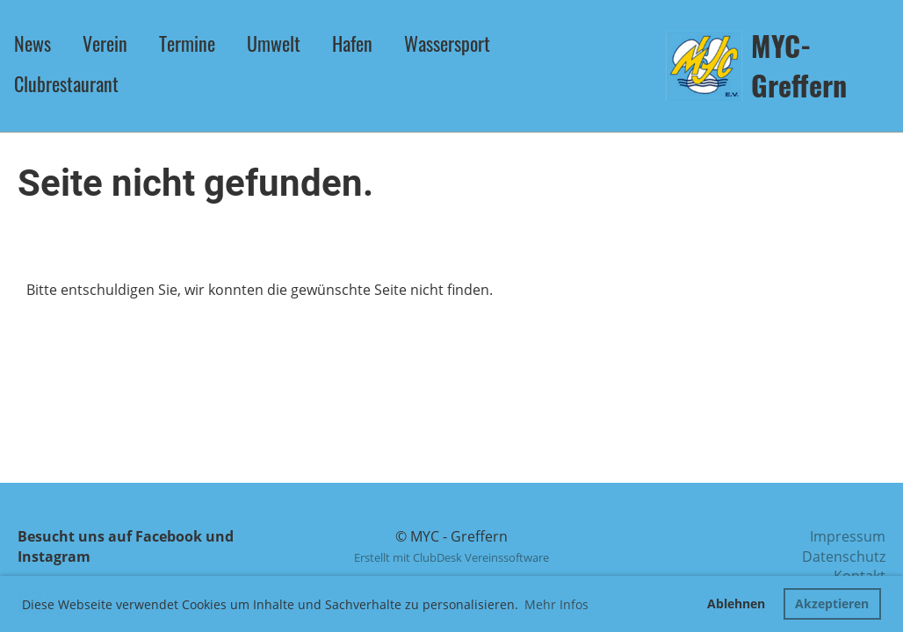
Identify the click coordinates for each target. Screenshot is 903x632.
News (32, 43)
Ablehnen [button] (736, 603)
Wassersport (447, 43)
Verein (105, 43)
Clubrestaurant (66, 83)
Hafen (352, 43)
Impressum (847, 536)
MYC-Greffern (799, 65)
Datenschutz (843, 556)
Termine (187, 43)
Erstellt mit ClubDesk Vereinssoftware (451, 557)
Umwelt (273, 43)
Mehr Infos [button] (556, 604)
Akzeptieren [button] (832, 603)
